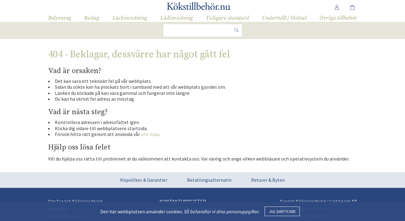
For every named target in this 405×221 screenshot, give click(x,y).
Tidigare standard (227, 17)
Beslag (91, 17)
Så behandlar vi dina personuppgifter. (222, 211)
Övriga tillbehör (338, 17)
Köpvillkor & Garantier (143, 180)
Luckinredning (129, 17)
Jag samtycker (282, 211)
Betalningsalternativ (209, 180)
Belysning (59, 17)
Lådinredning (176, 17)
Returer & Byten (268, 180)
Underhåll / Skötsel (284, 17)
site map (150, 134)
